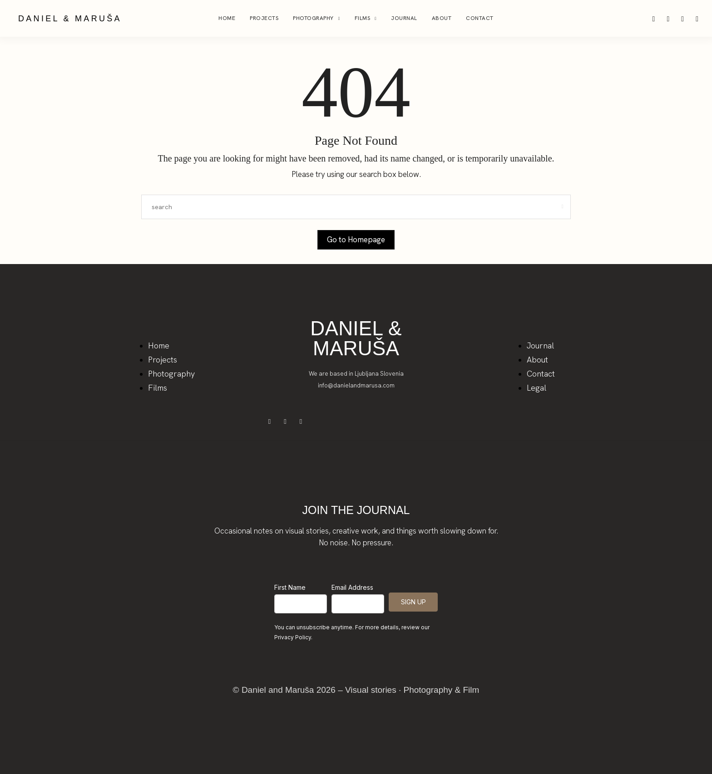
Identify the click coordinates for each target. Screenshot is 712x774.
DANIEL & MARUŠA (70, 18)
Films (363, 18)
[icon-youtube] (697, 19)
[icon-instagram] (655, 19)
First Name (290, 587)
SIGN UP (413, 602)
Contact (480, 18)
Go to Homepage (356, 240)
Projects (264, 18)
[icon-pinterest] (669, 19)
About (442, 18)
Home (226, 18)
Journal (404, 18)
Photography (313, 18)
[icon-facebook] (683, 19)
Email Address (352, 587)
